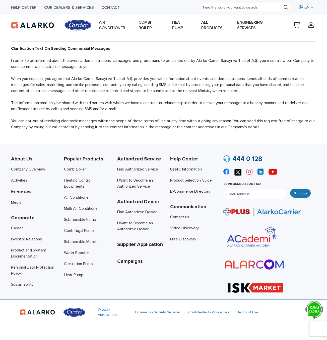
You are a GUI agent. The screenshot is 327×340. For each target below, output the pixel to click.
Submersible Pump (80, 219)
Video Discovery (184, 228)
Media (16, 202)
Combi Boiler (145, 25)
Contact (110, 7)
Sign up (300, 193)
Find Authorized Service (137, 169)
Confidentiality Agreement (209, 312)
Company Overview (28, 169)
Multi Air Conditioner (81, 208)
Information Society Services (158, 312)
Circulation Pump (78, 263)
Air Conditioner (112, 25)
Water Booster (76, 252)
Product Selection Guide (191, 180)
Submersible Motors (81, 241)
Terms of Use (247, 312)
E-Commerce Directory (190, 191)
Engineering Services (250, 25)
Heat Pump (177, 25)
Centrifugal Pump (79, 230)
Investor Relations (26, 239)
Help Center (24, 7)
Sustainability (22, 284)
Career (17, 228)
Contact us (179, 217)
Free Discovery (183, 239)
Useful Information (186, 169)
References (21, 191)
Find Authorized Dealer (137, 212)
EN (304, 7)
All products (212, 25)
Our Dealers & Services (69, 7)
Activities (19, 180)
